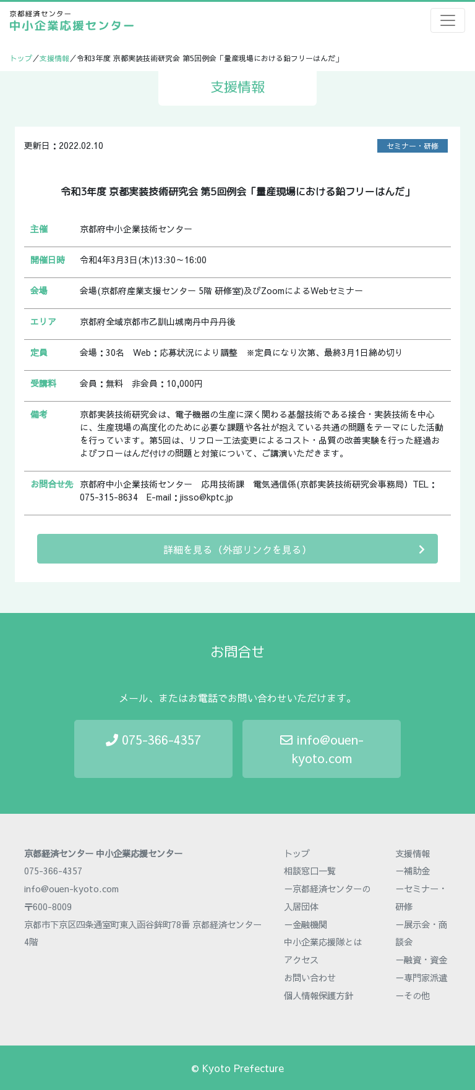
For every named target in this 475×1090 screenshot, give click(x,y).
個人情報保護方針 (318, 995)
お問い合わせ (310, 977)
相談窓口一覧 (310, 870)
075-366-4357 (153, 739)
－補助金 (412, 870)
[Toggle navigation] (447, 20)
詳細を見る (294, 549)
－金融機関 (305, 924)
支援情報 (54, 58)
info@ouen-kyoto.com (322, 748)
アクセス (301, 959)
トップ (21, 58)
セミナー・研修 (413, 146)
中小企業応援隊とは (323, 942)
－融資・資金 (421, 959)
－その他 (412, 995)
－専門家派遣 (421, 977)
